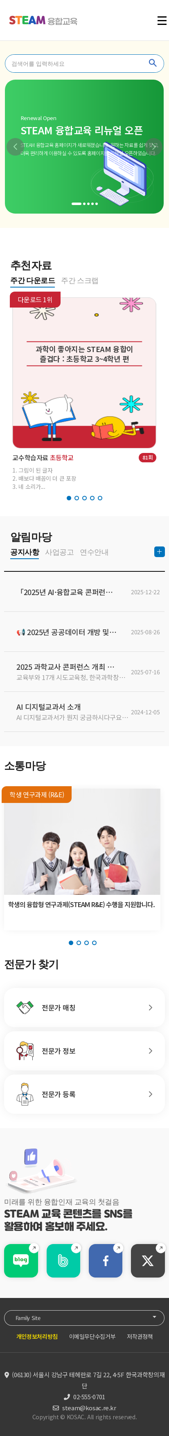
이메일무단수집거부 (92, 1336)
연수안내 (94, 552)
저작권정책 (140, 1336)
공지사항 (24, 552)
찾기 (153, 63)
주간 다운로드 (32, 280)
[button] (15, 146)
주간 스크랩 (80, 280)
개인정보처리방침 (37, 1336)
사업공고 (59, 552)
